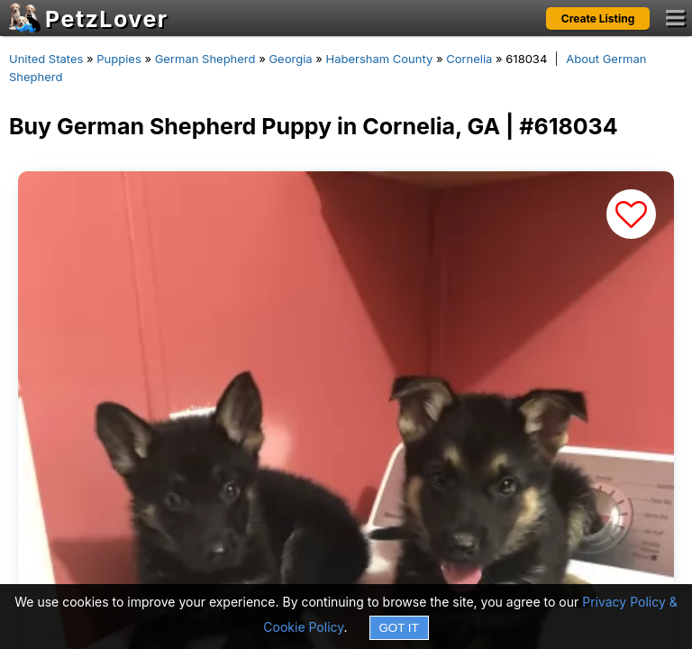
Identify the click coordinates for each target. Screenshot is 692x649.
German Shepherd (205, 58)
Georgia (290, 58)
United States (46, 58)
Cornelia (469, 58)
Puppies (118, 58)
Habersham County (378, 58)
